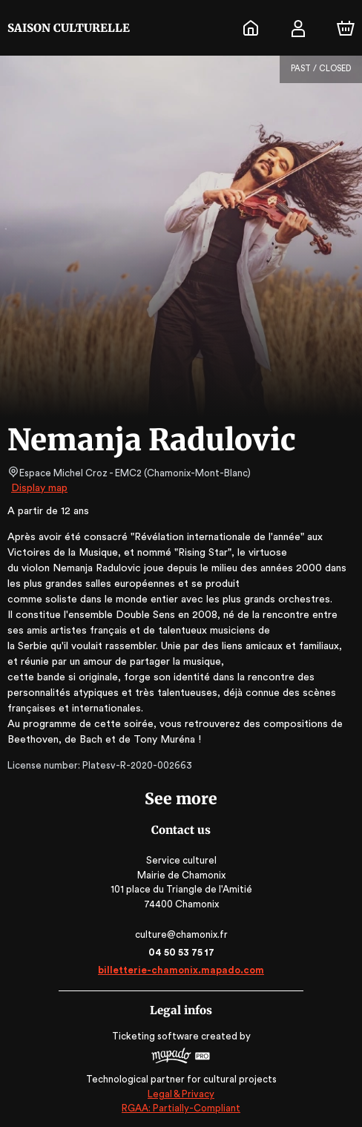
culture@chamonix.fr (180, 934)
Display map (39, 488)
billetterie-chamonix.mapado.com (181, 970)
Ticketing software (157, 1036)
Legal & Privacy (181, 1094)
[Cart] (346, 28)
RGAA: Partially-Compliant (180, 1108)
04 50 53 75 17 (181, 952)
